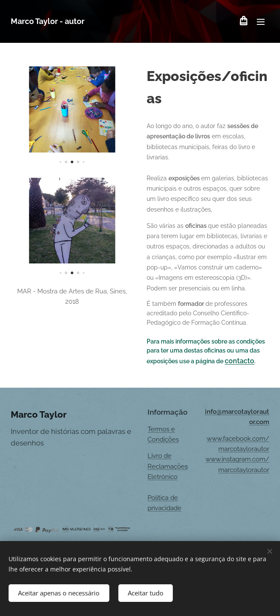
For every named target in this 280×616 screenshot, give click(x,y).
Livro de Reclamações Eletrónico (168, 466)
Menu (261, 21)
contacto (239, 361)
